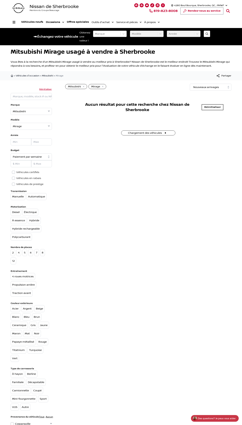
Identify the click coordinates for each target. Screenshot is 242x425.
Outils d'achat (103, 22)
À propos (152, 22)
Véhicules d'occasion (27, 75)
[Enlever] (83, 86)
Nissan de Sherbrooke (54, 6)
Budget (15, 150)
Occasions (55, 22)
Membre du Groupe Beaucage (44, 10)
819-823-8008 (163, 11)
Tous (41, 417)
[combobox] (95, 34)
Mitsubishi (47, 75)
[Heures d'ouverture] (199, 5)
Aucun (49, 417)
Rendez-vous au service (202, 11)
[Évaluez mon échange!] (207, 34)
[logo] (18, 8)
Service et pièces (129, 22)
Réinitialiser (45, 89)
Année (14, 135)
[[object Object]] (223, 76)
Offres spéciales (78, 22)
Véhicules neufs (32, 22)
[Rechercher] (228, 11)
